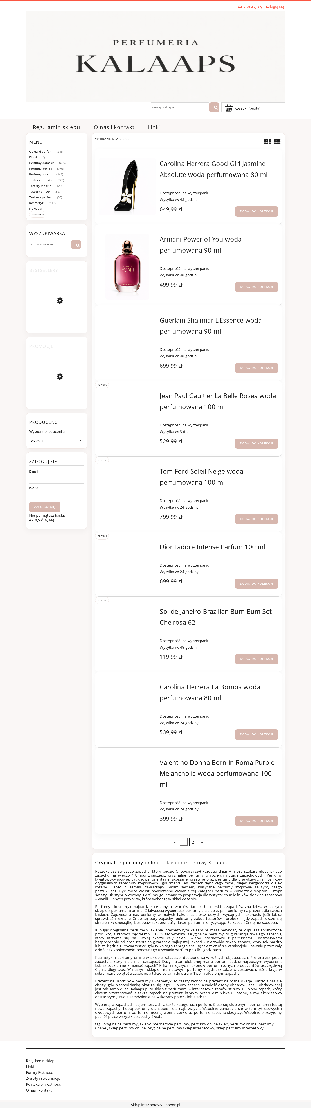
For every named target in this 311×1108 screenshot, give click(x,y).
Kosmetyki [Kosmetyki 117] (37, 203)
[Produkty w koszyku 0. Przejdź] (242, 108)
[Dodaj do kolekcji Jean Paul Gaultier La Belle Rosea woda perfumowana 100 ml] (256, 444)
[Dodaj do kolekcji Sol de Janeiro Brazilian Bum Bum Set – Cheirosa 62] (256, 659)
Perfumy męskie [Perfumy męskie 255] (41, 169)
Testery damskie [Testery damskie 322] (41, 180)
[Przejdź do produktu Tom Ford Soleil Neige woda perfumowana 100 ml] (127, 469)
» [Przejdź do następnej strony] (202, 842)
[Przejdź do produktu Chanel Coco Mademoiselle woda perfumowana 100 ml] (57, 322)
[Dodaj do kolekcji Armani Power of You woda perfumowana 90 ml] (256, 287)
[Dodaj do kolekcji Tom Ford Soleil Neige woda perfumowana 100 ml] (256, 519)
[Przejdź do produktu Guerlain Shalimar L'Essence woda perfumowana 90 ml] (127, 318)
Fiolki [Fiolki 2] (33, 157)
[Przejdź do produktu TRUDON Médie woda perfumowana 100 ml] (57, 397)
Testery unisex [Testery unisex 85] (40, 191)
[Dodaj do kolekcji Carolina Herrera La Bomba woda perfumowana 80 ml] (256, 734)
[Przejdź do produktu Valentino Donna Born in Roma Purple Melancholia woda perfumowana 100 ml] (127, 760)
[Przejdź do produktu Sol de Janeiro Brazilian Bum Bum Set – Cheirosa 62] (127, 609)
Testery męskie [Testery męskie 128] (40, 186)
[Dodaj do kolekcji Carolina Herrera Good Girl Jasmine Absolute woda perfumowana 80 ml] (256, 211)
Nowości (35, 209)
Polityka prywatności (43, 1084)
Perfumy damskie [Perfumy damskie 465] (42, 163)
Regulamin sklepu (41, 1060)
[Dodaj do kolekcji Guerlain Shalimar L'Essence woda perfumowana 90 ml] (256, 368)
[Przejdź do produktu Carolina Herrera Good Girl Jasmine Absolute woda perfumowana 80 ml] (127, 186)
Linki (30, 1066)
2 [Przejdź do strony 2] (193, 842)
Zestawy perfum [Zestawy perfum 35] (41, 197)
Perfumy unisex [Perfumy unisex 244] (40, 174)
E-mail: (34, 471)
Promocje (38, 214)
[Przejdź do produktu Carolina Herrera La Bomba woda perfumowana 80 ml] (127, 685)
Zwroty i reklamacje (43, 1078)
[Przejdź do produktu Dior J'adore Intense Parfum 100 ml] (127, 545)
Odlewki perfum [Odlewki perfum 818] (40, 151)
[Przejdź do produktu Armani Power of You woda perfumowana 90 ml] (127, 267)
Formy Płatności (40, 1072)
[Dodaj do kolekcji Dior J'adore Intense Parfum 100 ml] (256, 584)
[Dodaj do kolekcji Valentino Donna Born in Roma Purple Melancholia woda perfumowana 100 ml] (256, 821)
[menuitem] (56, 127)
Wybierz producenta (47, 431)
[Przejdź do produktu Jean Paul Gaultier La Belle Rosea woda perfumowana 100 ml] (127, 393)
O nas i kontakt (39, 1090)
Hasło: (33, 487)
